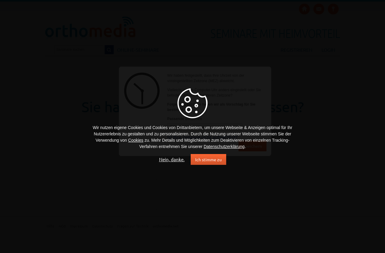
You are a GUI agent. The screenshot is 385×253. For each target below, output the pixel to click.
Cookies (135, 140)
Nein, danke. (172, 159)
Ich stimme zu (208, 159)
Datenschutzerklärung (224, 146)
